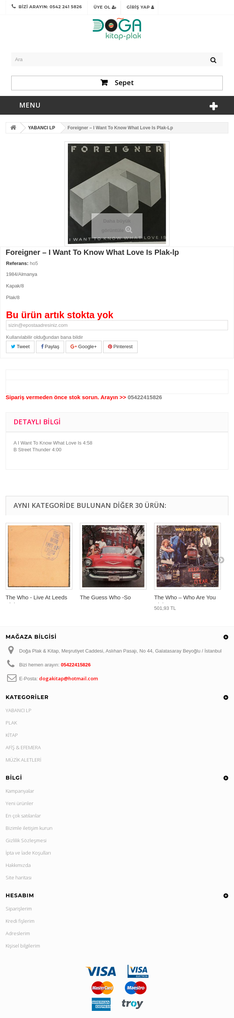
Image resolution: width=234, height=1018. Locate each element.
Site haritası (19, 877)
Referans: (17, 263)
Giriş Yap (140, 7)
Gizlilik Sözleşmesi (26, 840)
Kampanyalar (20, 790)
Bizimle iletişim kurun (29, 828)
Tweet (20, 346)
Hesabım (20, 895)
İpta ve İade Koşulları (28, 852)
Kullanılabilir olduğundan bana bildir (44, 337)
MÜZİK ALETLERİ (23, 759)
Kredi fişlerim (20, 921)
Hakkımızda (18, 865)
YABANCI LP (19, 710)
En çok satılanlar (23, 815)
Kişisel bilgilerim (23, 945)
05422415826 (145, 397)
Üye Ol (105, 7)
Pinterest (120, 346)
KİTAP (12, 735)
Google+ (83, 346)
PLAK (11, 722)
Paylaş (50, 346)
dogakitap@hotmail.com (68, 678)
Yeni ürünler (19, 803)
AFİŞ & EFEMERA (23, 747)
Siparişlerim (19, 908)
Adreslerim (18, 933)
